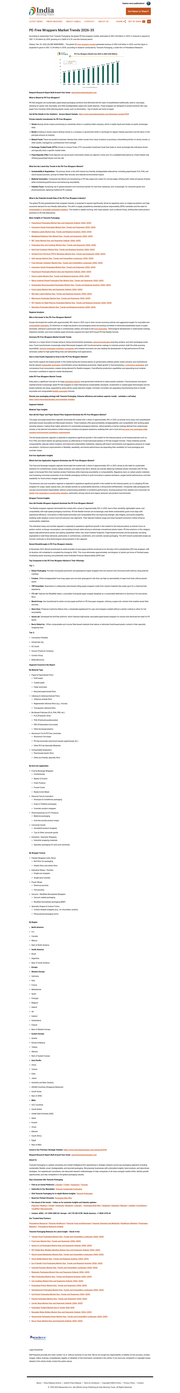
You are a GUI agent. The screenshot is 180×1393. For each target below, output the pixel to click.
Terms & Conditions (92, 1383)
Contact (89, 21)
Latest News (36, 21)
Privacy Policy (129, 1383)
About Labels (73, 21)
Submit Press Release (72, 1383)
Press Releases (54, 21)
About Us (103, 21)
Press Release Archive (52, 1383)
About (38, 1383)
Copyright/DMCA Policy (111, 1383)
